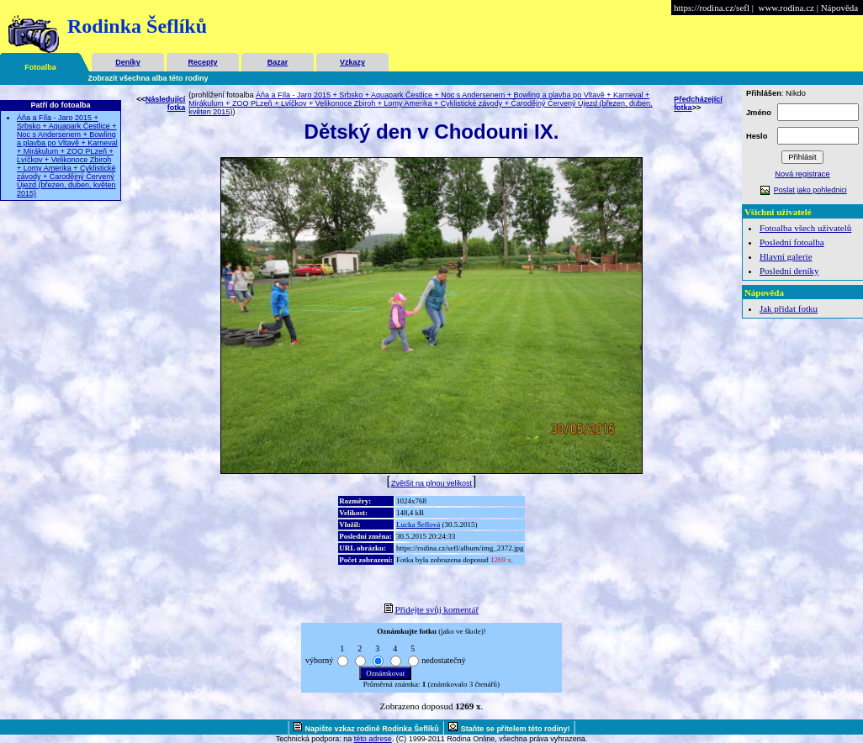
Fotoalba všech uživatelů (805, 228)
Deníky (127, 62)
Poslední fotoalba (792, 242)
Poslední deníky (789, 271)
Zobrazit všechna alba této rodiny (148, 78)
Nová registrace (802, 174)
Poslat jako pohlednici (810, 190)
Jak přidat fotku (789, 308)
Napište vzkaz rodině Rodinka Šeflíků (372, 729)
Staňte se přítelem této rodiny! (515, 729)
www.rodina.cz (785, 8)
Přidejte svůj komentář (437, 609)
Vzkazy (352, 62)
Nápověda (840, 8)
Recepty (202, 62)
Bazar (278, 62)
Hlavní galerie (786, 256)
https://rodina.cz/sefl (711, 8)
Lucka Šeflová (418, 524)
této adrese (373, 739)
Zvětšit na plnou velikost (431, 483)
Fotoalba (40, 67)
